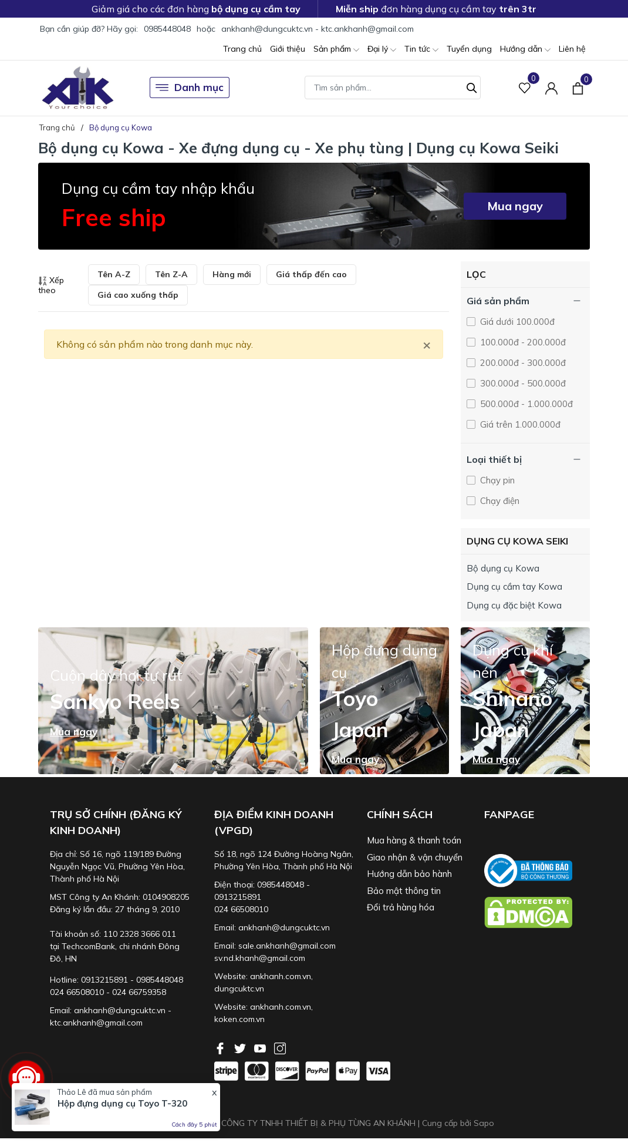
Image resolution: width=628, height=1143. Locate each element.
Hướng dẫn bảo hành (409, 873)
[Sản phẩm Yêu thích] (525, 87)
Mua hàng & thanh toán (414, 840)
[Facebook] (221, 1047)
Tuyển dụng (469, 48)
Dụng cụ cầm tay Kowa (514, 586)
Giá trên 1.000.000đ (519, 424)
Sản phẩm (336, 49)
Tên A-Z (113, 274)
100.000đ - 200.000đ (522, 342)
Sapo (484, 1123)
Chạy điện (498, 500)
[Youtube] (261, 1047)
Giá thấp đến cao (311, 274)
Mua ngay (515, 206)
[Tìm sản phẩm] (393, 87)
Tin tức (421, 49)
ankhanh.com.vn (280, 976)
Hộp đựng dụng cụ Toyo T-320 (122, 1103)
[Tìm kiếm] (472, 86)
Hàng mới (231, 274)
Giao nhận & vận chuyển (414, 857)
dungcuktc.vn (239, 988)
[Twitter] (241, 1047)
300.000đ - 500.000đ (522, 383)
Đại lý (381, 49)
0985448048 (167, 28)
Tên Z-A (171, 274)
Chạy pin (496, 480)
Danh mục (190, 87)
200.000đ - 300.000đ (522, 362)
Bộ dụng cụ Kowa (503, 568)
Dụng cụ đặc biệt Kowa (514, 605)
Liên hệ (572, 48)
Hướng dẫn (525, 49)
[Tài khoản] (551, 87)
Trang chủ (242, 48)
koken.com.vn (239, 1019)
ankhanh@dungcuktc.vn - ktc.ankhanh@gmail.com (317, 28)
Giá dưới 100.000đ (516, 321)
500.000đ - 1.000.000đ (525, 403)
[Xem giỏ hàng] (578, 87)
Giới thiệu (287, 48)
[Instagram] (280, 1047)
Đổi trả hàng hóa (400, 907)
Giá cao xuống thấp (137, 295)
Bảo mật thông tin (404, 890)
